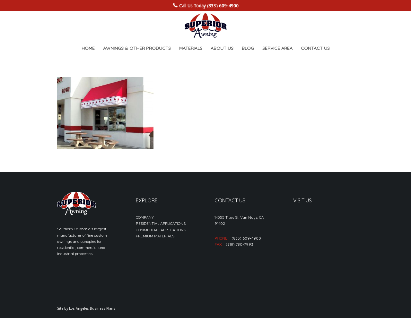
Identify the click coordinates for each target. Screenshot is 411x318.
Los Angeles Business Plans (92, 308)
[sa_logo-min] (205, 25)
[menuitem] (88, 48)
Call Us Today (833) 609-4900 (209, 5)
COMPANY (145, 217)
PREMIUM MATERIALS (155, 236)
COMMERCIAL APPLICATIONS (161, 229)
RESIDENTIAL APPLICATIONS (161, 223)
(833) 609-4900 (246, 238)
